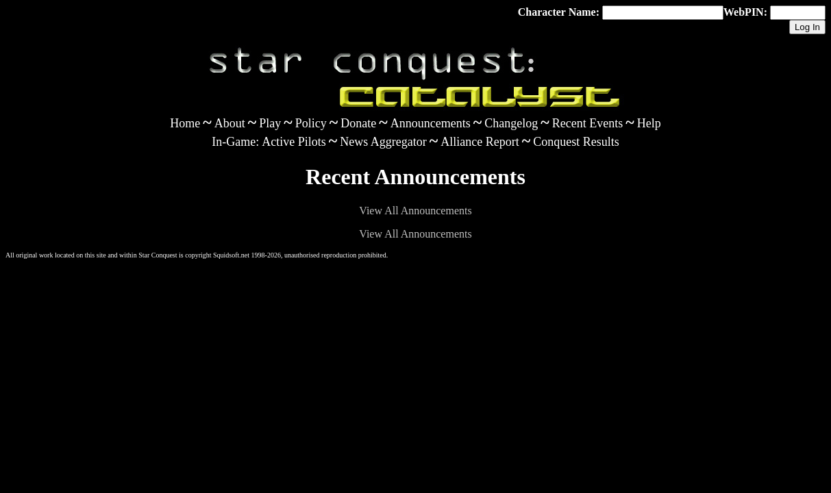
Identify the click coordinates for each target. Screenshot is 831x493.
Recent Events (587, 123)
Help (649, 123)
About (229, 123)
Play (270, 123)
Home (185, 123)
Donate (358, 123)
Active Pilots (294, 142)
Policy (311, 123)
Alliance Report (480, 142)
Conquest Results (576, 142)
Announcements (430, 123)
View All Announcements (415, 210)
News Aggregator (383, 142)
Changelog (511, 123)
